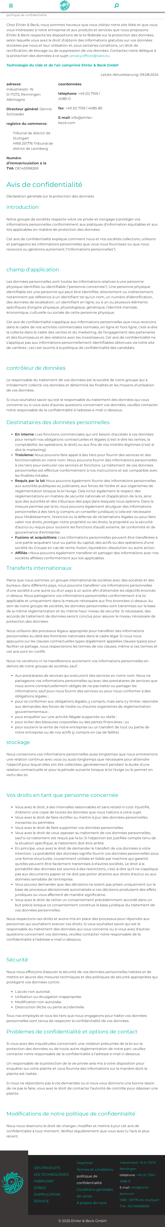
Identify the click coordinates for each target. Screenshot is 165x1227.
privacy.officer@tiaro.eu (90, 56)
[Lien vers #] (10, 5)
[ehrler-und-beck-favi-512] (12, 1173)
